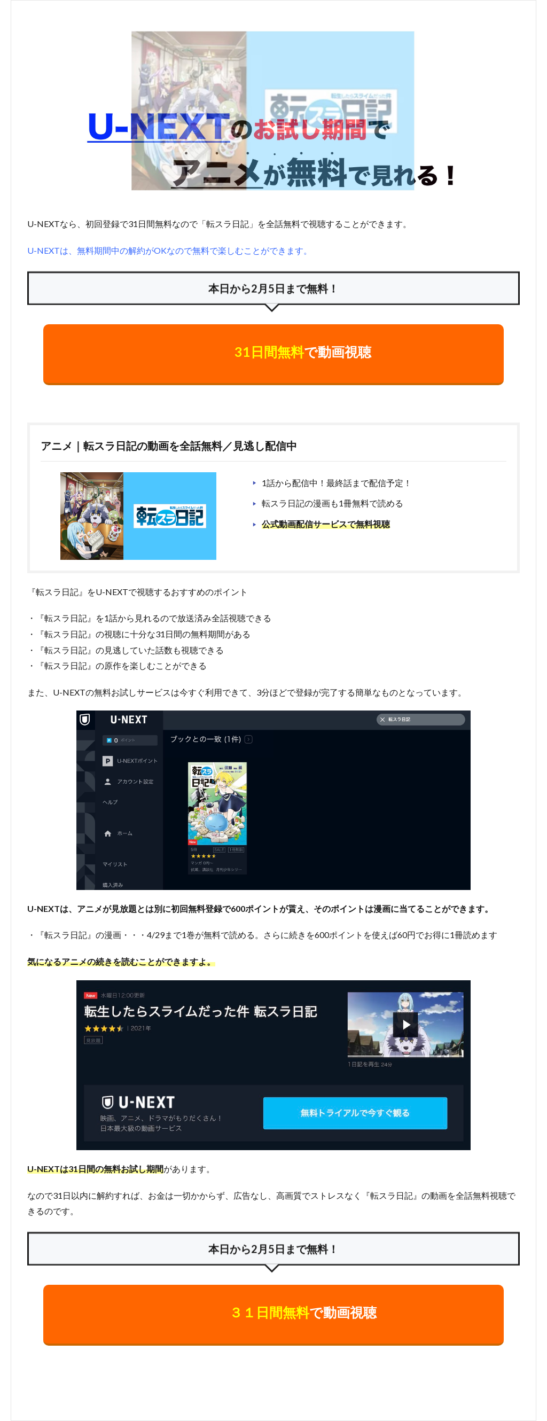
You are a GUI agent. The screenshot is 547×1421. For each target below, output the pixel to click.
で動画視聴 (303, 351)
